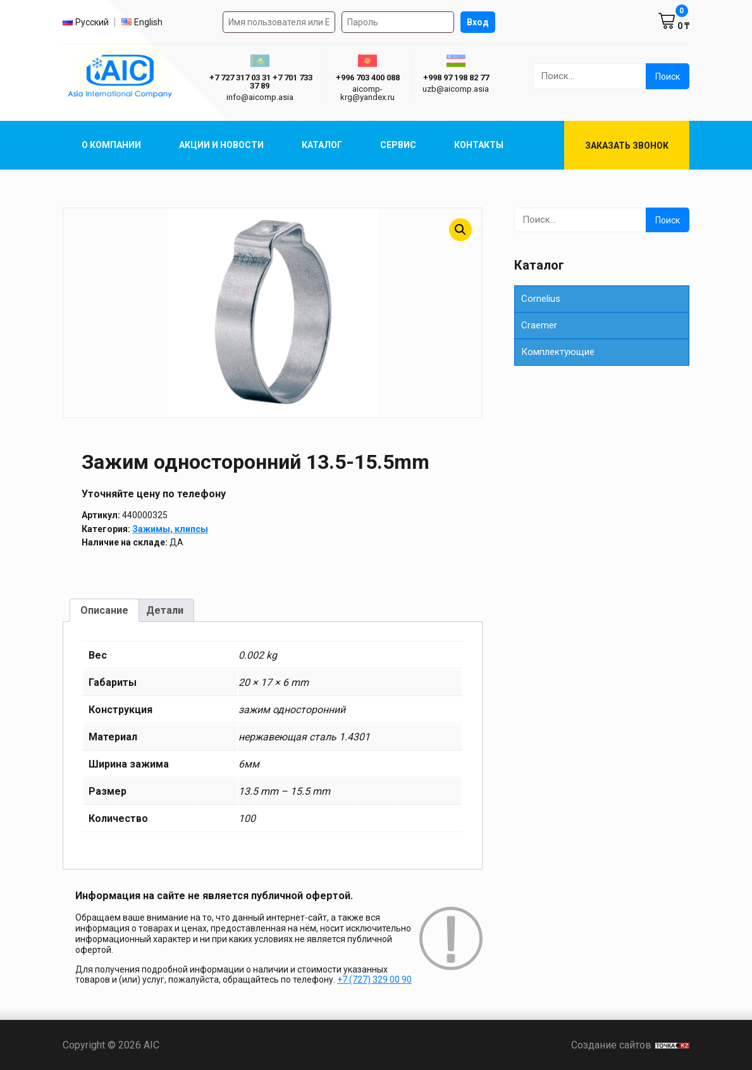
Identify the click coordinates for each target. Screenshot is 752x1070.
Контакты (478, 145)
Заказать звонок (627, 145)
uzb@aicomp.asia (455, 89)
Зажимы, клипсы (170, 529)
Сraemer (539, 325)
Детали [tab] (164, 610)
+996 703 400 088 (368, 77)
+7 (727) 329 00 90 (374, 979)
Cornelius (540, 298)
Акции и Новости (221, 145)
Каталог (322, 145)
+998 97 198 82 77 (456, 77)
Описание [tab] (104, 610)
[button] (460, 229)
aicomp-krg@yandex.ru (367, 93)
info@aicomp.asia (259, 97)
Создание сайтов (630, 1045)
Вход (478, 22)
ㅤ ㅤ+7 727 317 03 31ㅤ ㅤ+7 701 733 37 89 (259, 81)
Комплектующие (558, 352)
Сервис (398, 145)
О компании (111, 145)
